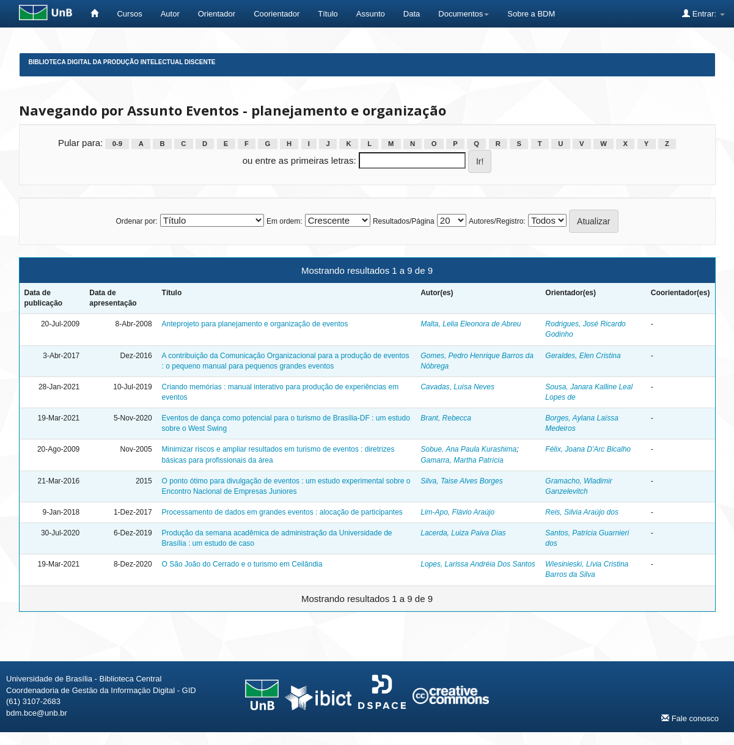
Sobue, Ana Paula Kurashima (468, 449)
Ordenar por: (136, 221)
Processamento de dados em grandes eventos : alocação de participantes (282, 512)
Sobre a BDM (531, 13)
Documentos (463, 13)
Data (411, 13)
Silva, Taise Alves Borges (461, 481)
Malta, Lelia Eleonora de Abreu (470, 324)
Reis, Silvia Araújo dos (581, 512)
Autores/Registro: (497, 221)
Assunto (370, 13)
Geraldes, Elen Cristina (582, 355)
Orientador (216, 13)
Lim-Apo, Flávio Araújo (457, 512)
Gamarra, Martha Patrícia (461, 460)
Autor (170, 13)
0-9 (117, 143)
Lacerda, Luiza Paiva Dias (462, 533)
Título (328, 13)
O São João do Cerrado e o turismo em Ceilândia (242, 564)
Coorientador (276, 13)
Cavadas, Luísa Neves (457, 387)
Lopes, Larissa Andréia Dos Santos (477, 564)
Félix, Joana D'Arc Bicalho (588, 449)
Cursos (129, 13)
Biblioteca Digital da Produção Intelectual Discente (122, 62)
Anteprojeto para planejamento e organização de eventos (255, 324)
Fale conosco (690, 718)
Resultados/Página (404, 221)
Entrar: (703, 13)
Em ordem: (284, 221)
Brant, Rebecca (445, 418)
